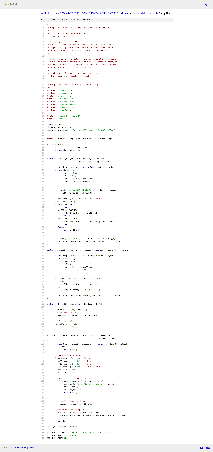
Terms (31, 447)
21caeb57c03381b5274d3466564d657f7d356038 (89, 13)
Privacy (24, 447)
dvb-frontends (149, 13)
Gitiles (16, 447)
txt (201, 447)
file (95, 20)
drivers (125, 13)
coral (43, 13)
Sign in (207, 4)
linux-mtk (53, 13)
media (135, 13)
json (208, 447)
